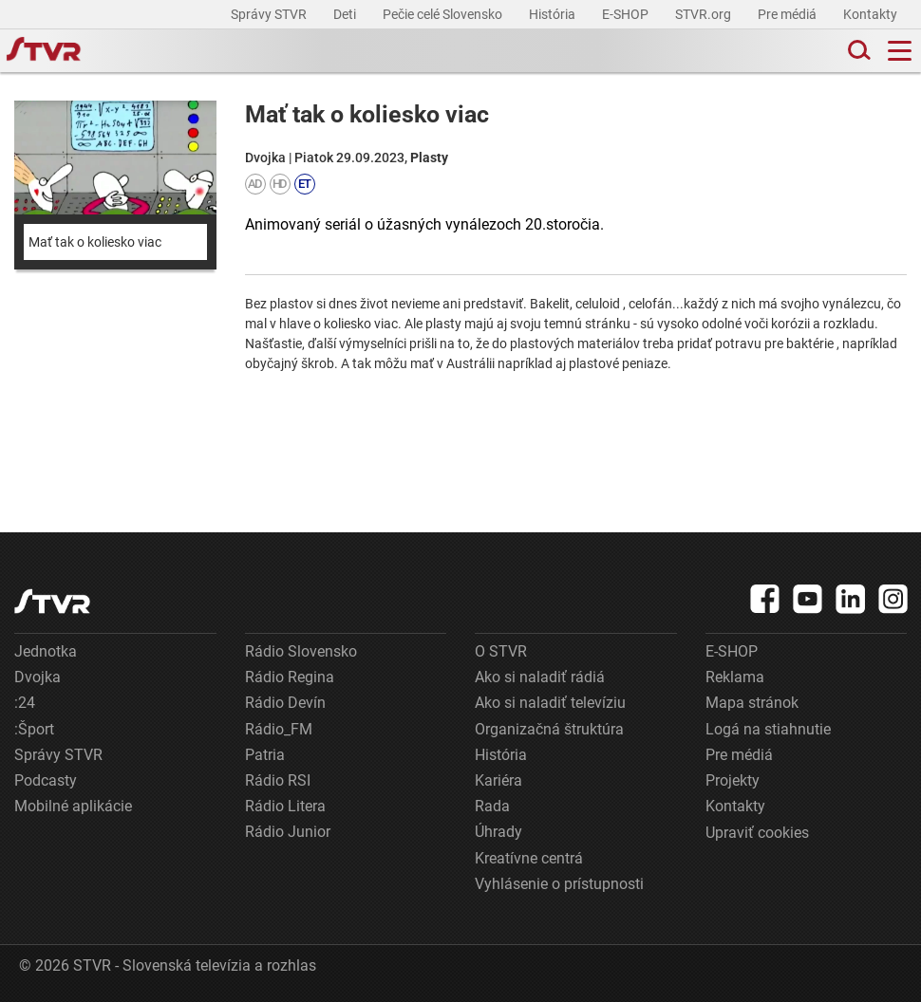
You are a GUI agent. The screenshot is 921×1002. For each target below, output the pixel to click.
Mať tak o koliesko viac (94, 242)
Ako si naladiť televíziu (550, 703)
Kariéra (498, 780)
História (553, 14)
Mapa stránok (752, 703)
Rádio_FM (278, 729)
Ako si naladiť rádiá (540, 677)
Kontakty (870, 14)
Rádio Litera (285, 806)
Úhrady (498, 832)
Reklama (734, 677)
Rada (492, 806)
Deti (346, 14)
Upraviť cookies (757, 833)
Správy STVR (270, 14)
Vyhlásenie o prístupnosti (559, 884)
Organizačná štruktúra (549, 729)
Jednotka (45, 651)
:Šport (34, 729)
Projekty (732, 780)
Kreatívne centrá (529, 858)
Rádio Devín (285, 703)
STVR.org (704, 14)
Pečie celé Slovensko (444, 14)
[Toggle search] (857, 50)
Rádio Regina (289, 677)
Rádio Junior (287, 832)
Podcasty (45, 780)
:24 (24, 703)
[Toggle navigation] (899, 50)
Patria (265, 755)
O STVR (501, 651)
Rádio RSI (277, 780)
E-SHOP (626, 14)
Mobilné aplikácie (73, 806)
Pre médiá (788, 14)
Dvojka (37, 677)
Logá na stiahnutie (768, 729)
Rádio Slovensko (301, 651)
